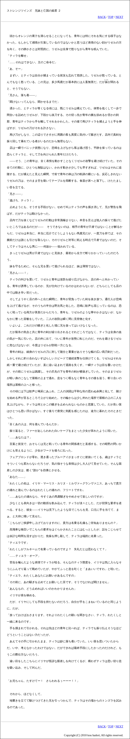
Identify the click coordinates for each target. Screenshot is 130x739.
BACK (102, 17)
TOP (110, 17)
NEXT (119, 17)
